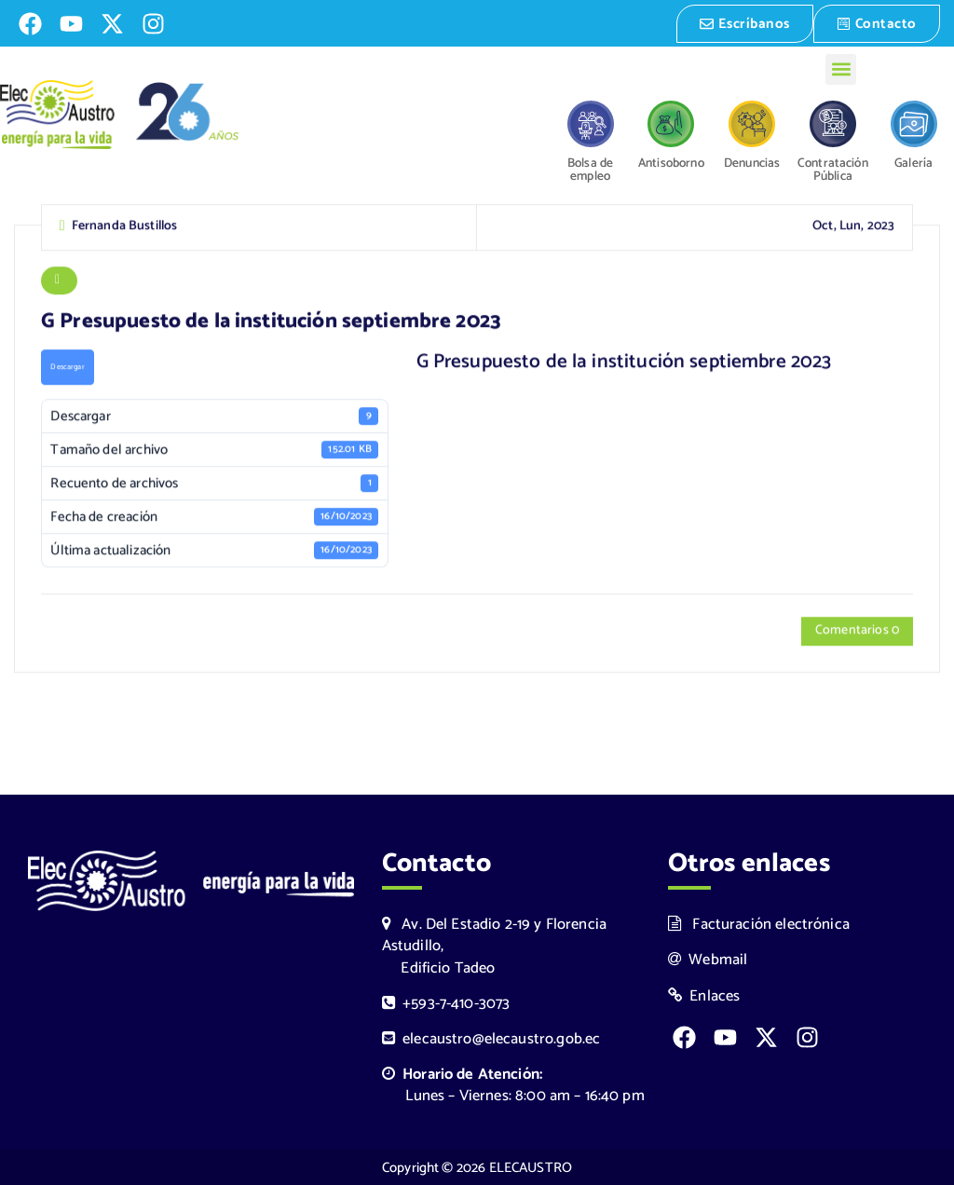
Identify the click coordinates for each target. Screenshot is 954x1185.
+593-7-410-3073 (446, 1002)
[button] (840, 67)
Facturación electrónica (759, 923)
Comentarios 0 (857, 632)
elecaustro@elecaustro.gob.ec (491, 1037)
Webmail (708, 959)
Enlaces (704, 994)
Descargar (67, 367)
